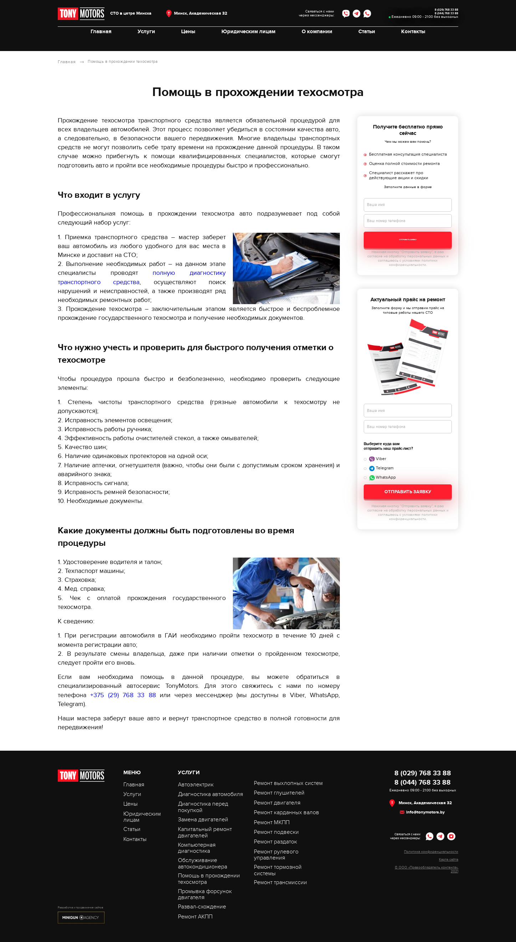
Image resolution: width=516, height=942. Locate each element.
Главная (104, 42)
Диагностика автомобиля (210, 793)
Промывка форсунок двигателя (205, 894)
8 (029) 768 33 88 (430, 11)
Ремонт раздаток (275, 841)
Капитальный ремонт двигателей (205, 832)
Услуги (149, 42)
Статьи (364, 42)
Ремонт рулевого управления (276, 854)
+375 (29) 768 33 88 (122, 695)
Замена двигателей (203, 819)
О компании (315, 42)
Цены (190, 42)
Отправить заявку (407, 240)
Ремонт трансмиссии (280, 882)
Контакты (410, 42)
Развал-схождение (202, 906)
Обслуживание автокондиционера (202, 863)
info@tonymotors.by (425, 812)
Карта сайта (448, 859)
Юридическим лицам (248, 42)
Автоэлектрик (196, 784)
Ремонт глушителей (279, 792)
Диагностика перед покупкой (203, 806)
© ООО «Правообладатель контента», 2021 (426, 869)
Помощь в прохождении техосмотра (209, 878)
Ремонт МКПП (272, 822)
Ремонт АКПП (195, 916)
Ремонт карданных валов (286, 812)
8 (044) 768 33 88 (430, 20)
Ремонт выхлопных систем (288, 782)
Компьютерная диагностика (197, 848)
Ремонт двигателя (277, 802)
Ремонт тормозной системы (278, 870)
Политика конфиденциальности (431, 851)
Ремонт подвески (276, 831)
